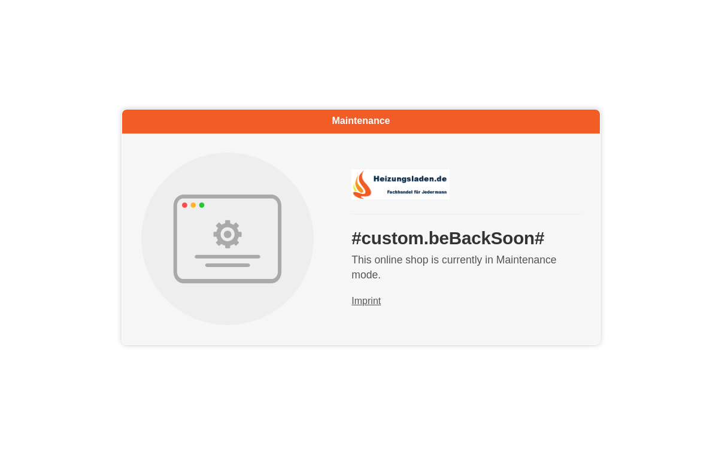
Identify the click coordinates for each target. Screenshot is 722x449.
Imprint (366, 301)
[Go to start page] (466, 184)
